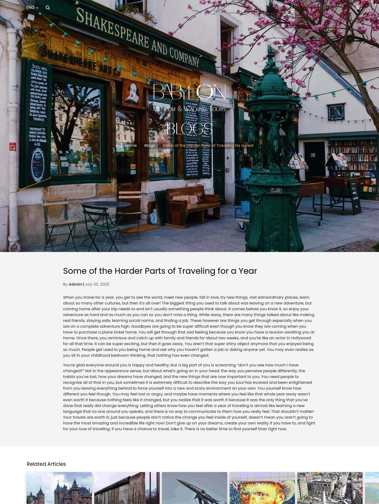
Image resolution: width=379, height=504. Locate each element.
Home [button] (131, 145)
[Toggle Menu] (358, 7)
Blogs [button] (149, 145)
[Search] (47, 7)
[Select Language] (32, 8)
